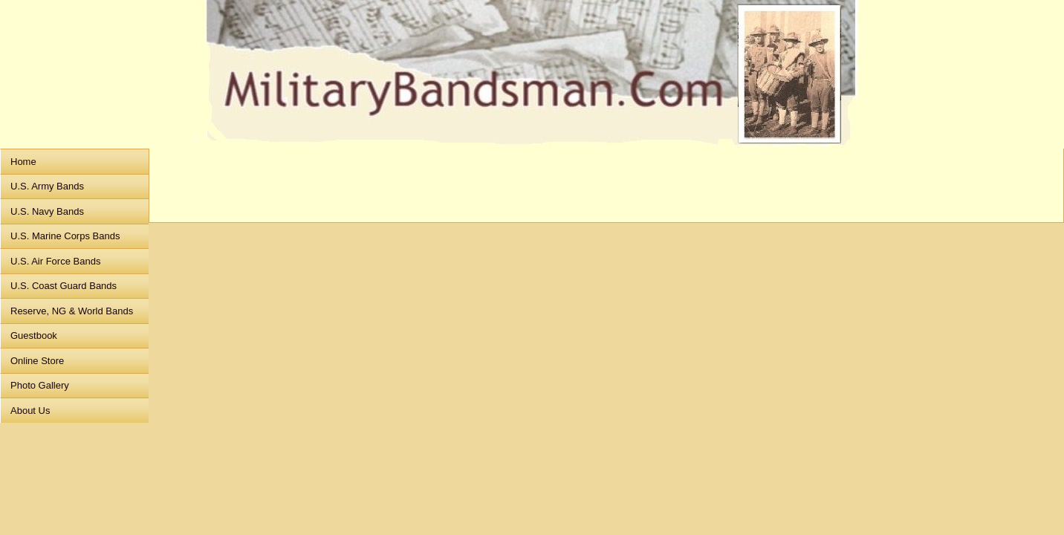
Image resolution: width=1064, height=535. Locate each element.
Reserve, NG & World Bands (71, 311)
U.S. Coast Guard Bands (63, 285)
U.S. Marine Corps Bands (65, 235)
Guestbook (33, 335)
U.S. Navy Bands (47, 211)
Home (23, 161)
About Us (30, 410)
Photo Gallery (39, 385)
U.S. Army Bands (47, 186)
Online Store (37, 360)
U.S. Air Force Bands (55, 261)
